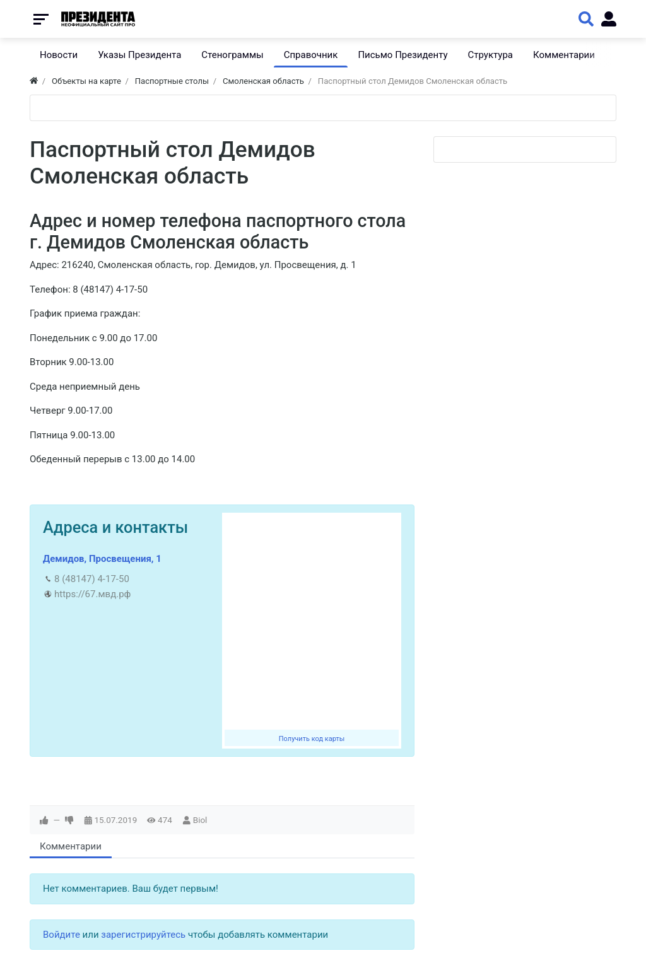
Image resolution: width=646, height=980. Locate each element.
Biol (200, 820)
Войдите (61, 934)
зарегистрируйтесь (143, 934)
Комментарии (71, 846)
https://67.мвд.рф (92, 594)
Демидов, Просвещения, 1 (102, 558)
